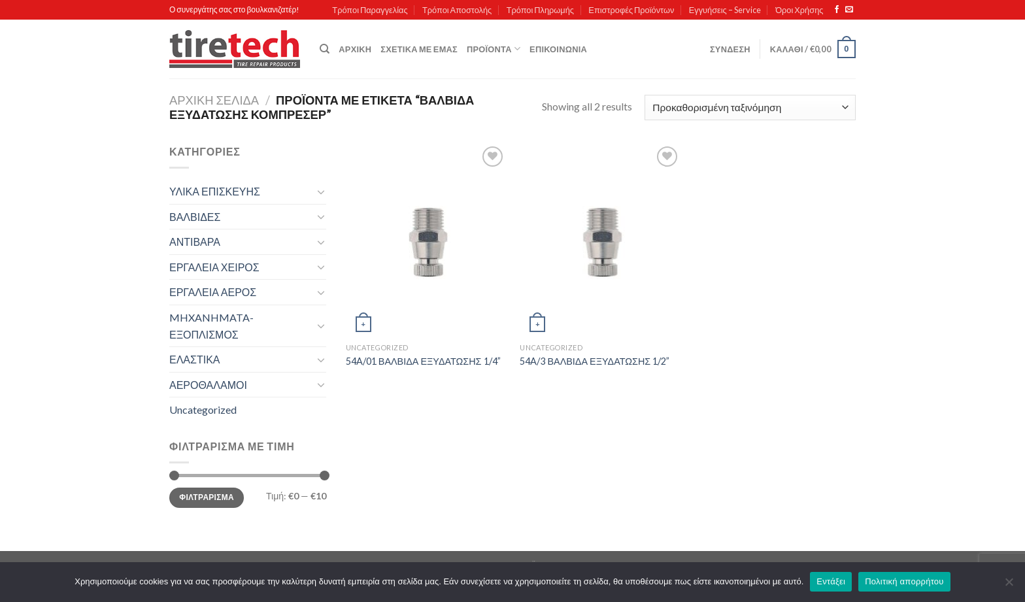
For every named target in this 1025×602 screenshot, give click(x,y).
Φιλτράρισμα (206, 497)
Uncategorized (203, 409)
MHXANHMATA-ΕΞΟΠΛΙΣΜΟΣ (211, 326)
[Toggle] (321, 191)
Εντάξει (830, 581)
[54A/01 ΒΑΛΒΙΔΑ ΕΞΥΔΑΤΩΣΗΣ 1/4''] (426, 240)
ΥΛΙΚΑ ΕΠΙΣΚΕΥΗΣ (214, 191)
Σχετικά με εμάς (419, 49)
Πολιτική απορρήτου (904, 581)
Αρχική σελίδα (214, 100)
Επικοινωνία (558, 49)
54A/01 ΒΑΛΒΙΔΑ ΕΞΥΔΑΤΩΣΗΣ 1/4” (423, 361)
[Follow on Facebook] (837, 9)
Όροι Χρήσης (799, 10)
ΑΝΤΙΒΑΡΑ (194, 241)
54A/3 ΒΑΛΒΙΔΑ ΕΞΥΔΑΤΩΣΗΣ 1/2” (594, 361)
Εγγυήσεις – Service (725, 10)
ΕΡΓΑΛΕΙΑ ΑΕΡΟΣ (212, 292)
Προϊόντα (493, 48)
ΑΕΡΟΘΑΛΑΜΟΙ (208, 384)
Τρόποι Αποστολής (457, 10)
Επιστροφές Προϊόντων (631, 10)
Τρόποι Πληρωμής (540, 10)
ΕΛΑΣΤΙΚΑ (194, 359)
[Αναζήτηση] (324, 49)
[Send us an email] (849, 9)
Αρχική (355, 49)
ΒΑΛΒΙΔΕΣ (194, 216)
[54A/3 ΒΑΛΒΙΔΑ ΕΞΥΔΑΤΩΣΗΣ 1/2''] (600, 240)
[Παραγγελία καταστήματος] (750, 107)
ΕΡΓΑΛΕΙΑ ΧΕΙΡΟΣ (214, 267)
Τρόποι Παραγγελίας (369, 10)
